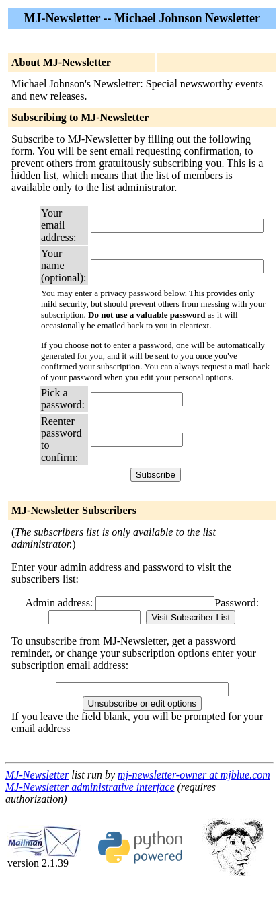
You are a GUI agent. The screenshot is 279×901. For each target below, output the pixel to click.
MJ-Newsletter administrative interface (90, 787)
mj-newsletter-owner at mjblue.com (194, 775)
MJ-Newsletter (37, 775)
